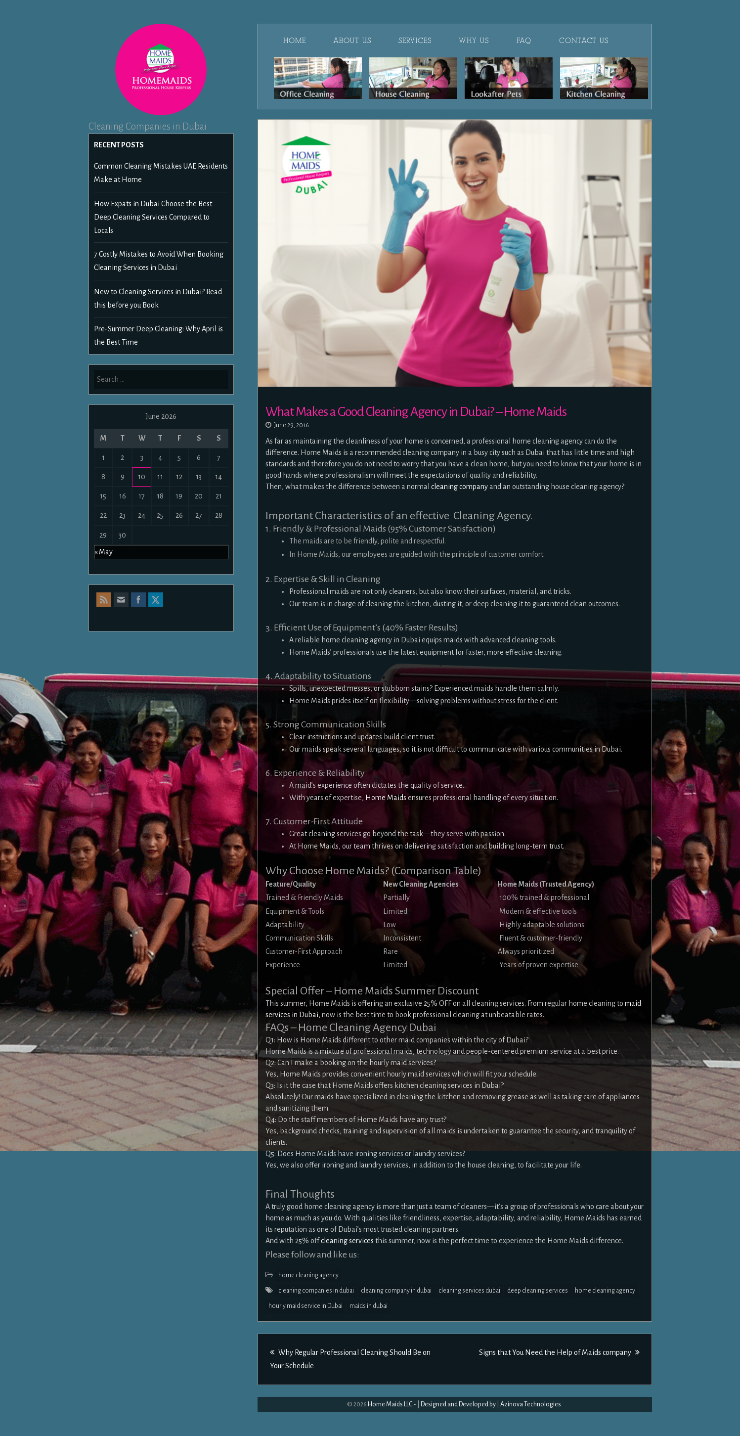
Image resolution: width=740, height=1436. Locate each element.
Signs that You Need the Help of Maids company (559, 1352)
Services (414, 41)
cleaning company (459, 487)
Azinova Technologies (530, 1404)
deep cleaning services (537, 1290)
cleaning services (347, 1241)
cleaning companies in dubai (316, 1290)
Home (294, 41)
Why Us (473, 41)
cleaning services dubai (469, 1290)
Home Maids (386, 798)
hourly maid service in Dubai (305, 1305)
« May (103, 552)
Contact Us (584, 41)
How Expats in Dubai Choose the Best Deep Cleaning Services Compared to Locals (153, 217)
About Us (352, 41)
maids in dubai (368, 1305)
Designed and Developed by (458, 1404)
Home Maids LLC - (392, 1404)
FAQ (524, 41)
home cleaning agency (308, 1275)
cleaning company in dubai (396, 1290)
